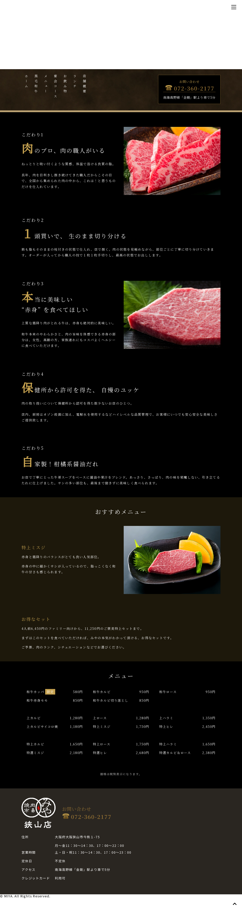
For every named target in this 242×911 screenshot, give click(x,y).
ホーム (26, 81)
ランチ (74, 81)
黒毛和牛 (36, 84)
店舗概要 (84, 84)
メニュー (45, 84)
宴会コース (55, 86)
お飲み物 (65, 84)
